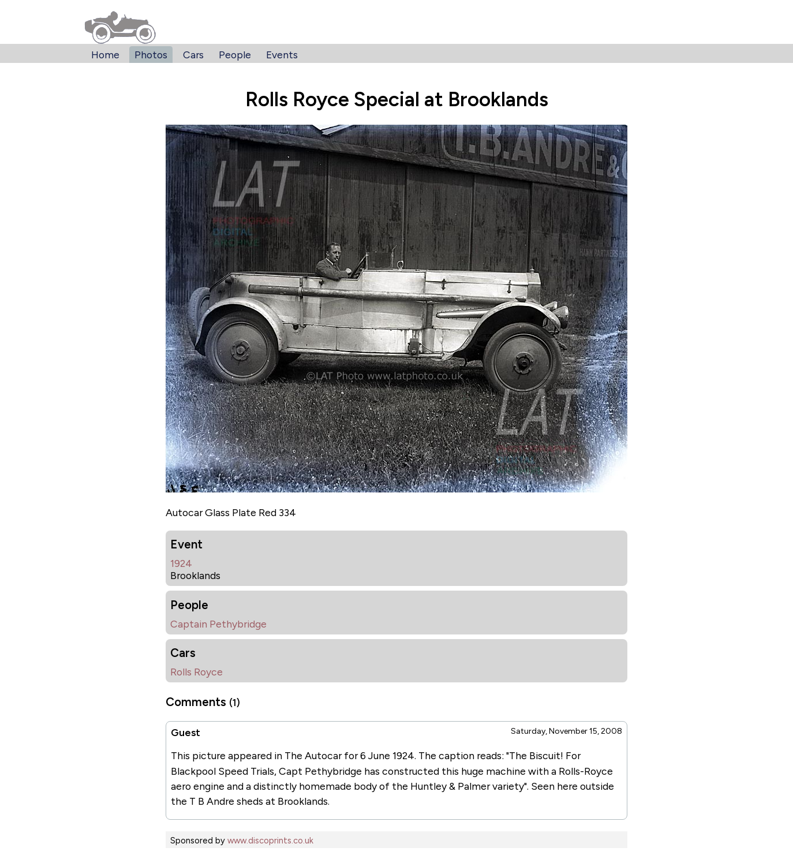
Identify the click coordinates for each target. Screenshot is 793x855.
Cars (193, 54)
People (235, 54)
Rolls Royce (196, 672)
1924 (181, 563)
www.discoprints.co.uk (270, 840)
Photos (150, 54)
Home (105, 54)
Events (282, 54)
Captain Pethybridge (218, 624)
